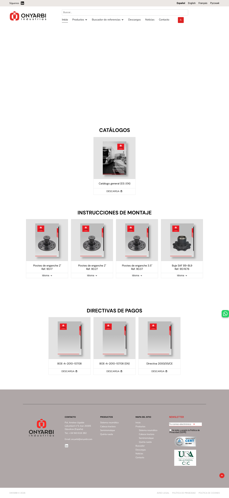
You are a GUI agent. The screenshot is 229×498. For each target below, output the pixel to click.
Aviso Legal (163, 493)
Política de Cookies (209, 493)
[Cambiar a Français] (203, 3)
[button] (194, 424)
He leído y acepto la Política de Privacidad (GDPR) (184, 431)
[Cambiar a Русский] (215, 3)
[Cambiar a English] (192, 3)
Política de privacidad (184, 493)
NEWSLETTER (176, 417)
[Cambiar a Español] (181, 3)
